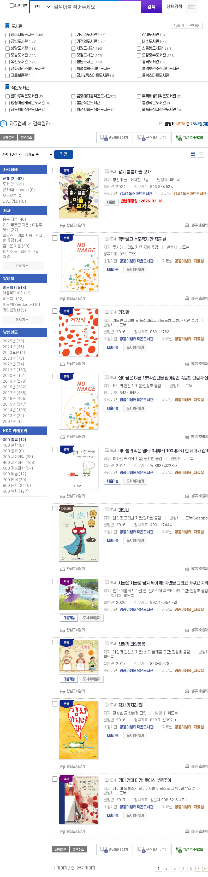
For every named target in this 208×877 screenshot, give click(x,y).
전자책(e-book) (19, 190)
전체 (13, 179)
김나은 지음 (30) (16, 246)
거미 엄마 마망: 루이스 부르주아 (144, 781)
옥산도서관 (19, 62)
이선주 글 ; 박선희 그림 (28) (21, 254)
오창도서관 (84, 55)
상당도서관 (19, 48)
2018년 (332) (14, 387)
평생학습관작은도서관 (96, 109)
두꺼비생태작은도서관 (162, 96)
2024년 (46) (13, 347)
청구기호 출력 (199, 225)
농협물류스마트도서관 (93, 68)
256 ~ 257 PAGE (205, 869)
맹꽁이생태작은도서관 (31, 103)
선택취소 (26, 137)
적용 (64, 154)
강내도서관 (150, 34)
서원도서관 (84, 48)
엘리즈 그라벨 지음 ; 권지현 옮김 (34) (22, 238)
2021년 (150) (14, 370)
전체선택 (179, 26)
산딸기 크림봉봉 (131, 644)
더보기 (23, 266)
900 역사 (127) (15, 491)
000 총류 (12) (14, 440)
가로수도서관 (86, 34)
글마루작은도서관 (28, 96)
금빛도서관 (19, 41)
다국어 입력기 (191, 7)
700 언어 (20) (14, 480)
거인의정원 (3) (14, 310)
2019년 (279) (14, 381)
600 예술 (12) (14, 474)
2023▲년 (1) (14, 353)
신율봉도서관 (152, 48)
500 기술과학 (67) (18, 468)
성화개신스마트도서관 (28, 68)
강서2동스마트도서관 (92, 75)
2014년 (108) (14, 410)
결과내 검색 (18, 5)
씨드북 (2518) (14, 287)
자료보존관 (19, 75)
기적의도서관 (86, 41)
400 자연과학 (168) (19, 463)
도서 (13, 184)
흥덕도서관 (150, 62)
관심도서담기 (76, 225)
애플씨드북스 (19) (17, 293)
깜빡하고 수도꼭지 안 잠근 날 (142, 239)
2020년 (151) (14, 376)
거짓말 (123, 312)
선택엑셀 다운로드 (189, 138)
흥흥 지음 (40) (14, 220)
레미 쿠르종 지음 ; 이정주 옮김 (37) (22, 227)
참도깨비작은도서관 (28, 109)
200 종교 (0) (13, 451)
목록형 (201, 154)
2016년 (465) (14, 399)
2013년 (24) (13, 416)
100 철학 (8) (13, 445)
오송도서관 (19, 55)
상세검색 (174, 6)
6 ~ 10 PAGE (198, 869)
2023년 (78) (13, 358)
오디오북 (12, 196)
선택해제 (194, 26)
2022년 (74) (13, 364)
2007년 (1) (12, 422)
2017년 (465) (14, 393)
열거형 (193, 154)
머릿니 (123, 510)
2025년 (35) (13, 341)
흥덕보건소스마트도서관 (160, 68)
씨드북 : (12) (13, 299)
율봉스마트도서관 (155, 75)
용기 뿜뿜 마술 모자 (134, 172)
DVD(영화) (14, 202)
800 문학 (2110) (17, 486)
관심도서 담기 (114, 138)
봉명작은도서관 (156, 103)
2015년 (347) (14, 404)
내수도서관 (150, 41)
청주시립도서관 (22, 34)
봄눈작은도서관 (88, 103)
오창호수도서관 (154, 55)
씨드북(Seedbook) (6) (21, 305)
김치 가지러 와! (130, 705)
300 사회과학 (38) (18, 457)
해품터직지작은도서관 (162, 109)
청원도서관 (84, 62)
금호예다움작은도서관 (96, 96)
